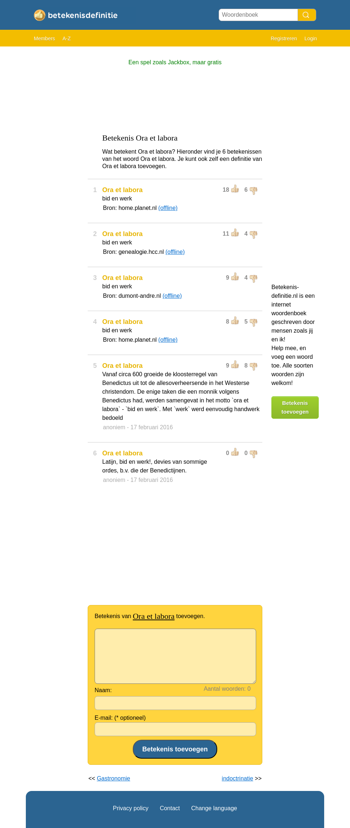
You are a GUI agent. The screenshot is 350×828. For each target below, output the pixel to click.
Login (311, 38)
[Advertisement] (55, 160)
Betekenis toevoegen (295, 407)
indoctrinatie (237, 778)
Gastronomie (113, 778)
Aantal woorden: (225, 689)
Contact (170, 808)
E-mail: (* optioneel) (120, 718)
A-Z (67, 38)
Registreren (284, 38)
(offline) (168, 208)
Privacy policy (130, 808)
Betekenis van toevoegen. (150, 616)
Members (44, 38)
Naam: (103, 690)
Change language (214, 808)
